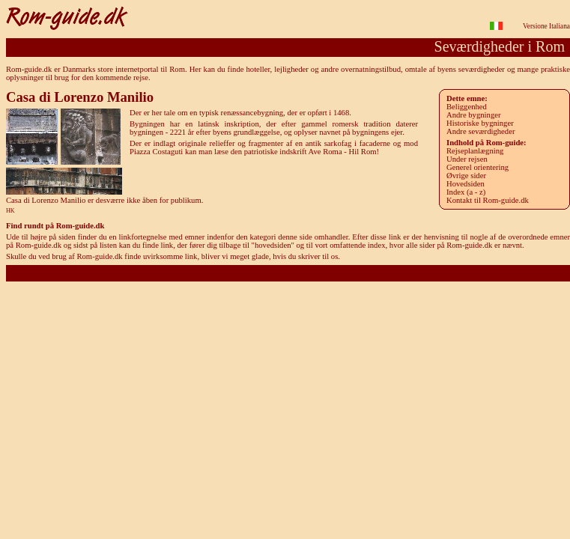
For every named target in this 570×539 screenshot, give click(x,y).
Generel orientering (477, 167)
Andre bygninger (473, 115)
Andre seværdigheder (480, 131)
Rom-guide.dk (288, 273)
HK (10, 210)
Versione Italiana (546, 26)
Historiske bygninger (480, 123)
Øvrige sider (466, 175)
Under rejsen (467, 159)
